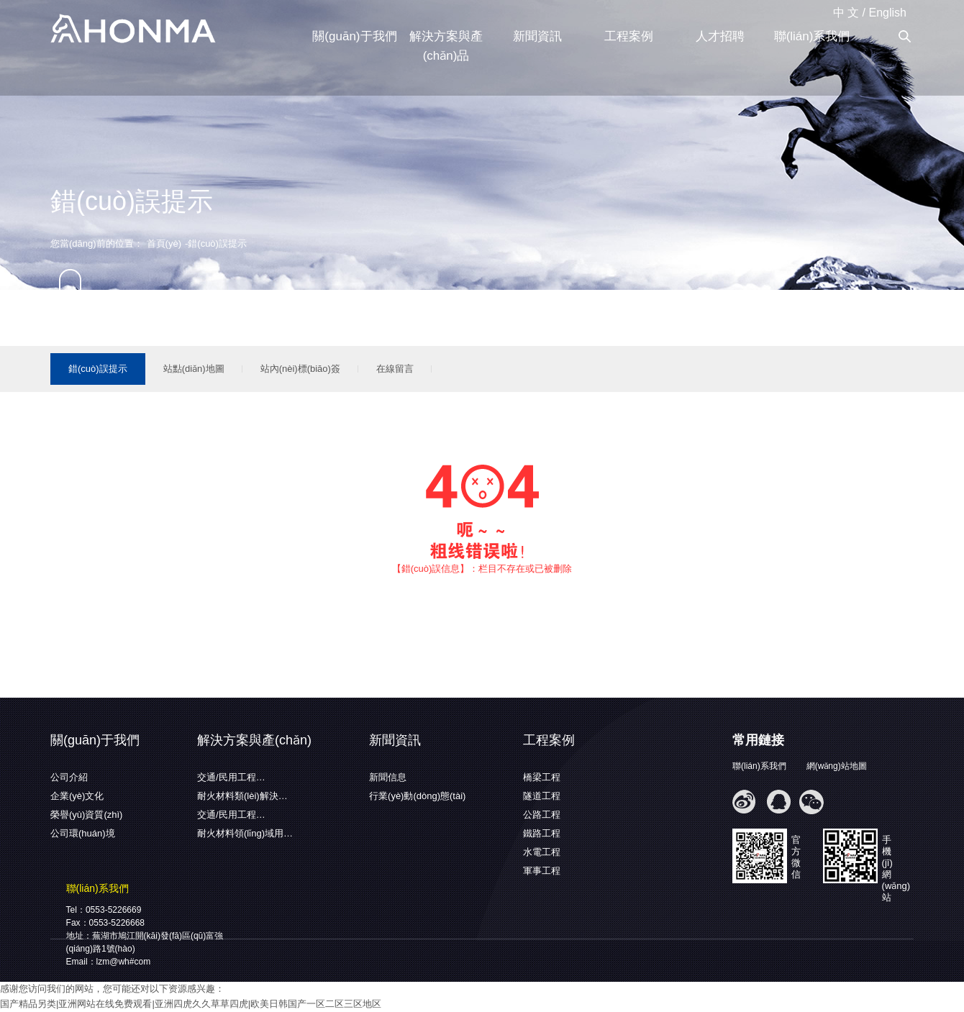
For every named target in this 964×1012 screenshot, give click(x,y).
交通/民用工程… (231, 777)
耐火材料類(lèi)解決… (242, 795)
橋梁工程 (541, 777)
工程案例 (628, 36)
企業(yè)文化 (77, 795)
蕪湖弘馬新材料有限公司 (133, 29)
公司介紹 (69, 777)
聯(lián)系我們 (812, 36)
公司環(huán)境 (82, 833)
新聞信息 (387, 777)
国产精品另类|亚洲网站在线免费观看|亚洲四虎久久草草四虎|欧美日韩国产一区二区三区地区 (190, 1003)
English (887, 12)
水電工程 (541, 852)
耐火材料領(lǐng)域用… (245, 833)
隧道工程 (541, 795)
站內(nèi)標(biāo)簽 (300, 368)
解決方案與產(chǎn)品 (446, 46)
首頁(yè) (164, 243)
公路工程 (541, 814)
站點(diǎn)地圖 (193, 368)
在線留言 (395, 368)
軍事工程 (541, 870)
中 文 (846, 12)
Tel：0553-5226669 (104, 910)
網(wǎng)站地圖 (836, 766)
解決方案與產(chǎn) (254, 740)
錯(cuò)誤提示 (97, 368)
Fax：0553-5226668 (105, 923)
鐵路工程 (541, 833)
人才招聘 (720, 36)
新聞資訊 (537, 36)
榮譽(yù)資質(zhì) (86, 814)
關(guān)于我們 (354, 36)
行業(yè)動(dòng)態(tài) (417, 795)
